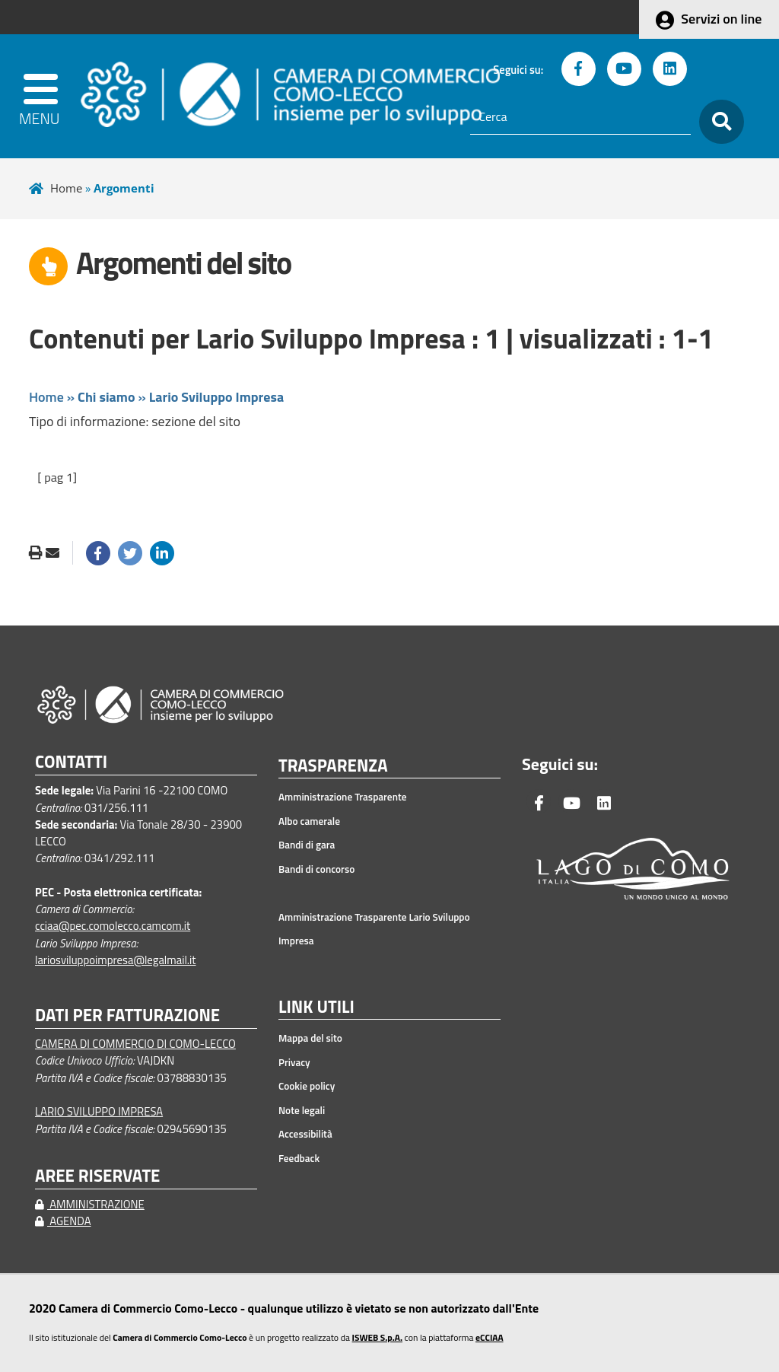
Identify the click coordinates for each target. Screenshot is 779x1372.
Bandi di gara (306, 844)
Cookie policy (306, 1085)
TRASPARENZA (333, 766)
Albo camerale (309, 821)
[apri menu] (45, 96)
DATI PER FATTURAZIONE (127, 1015)
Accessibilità (305, 1133)
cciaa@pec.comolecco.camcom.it (112, 925)
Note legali (301, 1110)
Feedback (299, 1158)
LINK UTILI (316, 1007)
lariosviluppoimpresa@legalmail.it (115, 960)
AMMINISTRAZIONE (90, 1204)
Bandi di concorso (316, 869)
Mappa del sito (310, 1038)
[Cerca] (580, 117)
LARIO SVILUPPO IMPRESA (99, 1111)
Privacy (294, 1062)
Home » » (156, 397)
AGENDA (63, 1221)
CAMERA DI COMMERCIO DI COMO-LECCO (135, 1043)
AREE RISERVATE (97, 1176)
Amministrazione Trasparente (342, 796)
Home (66, 188)
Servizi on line (721, 18)
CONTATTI (71, 762)
